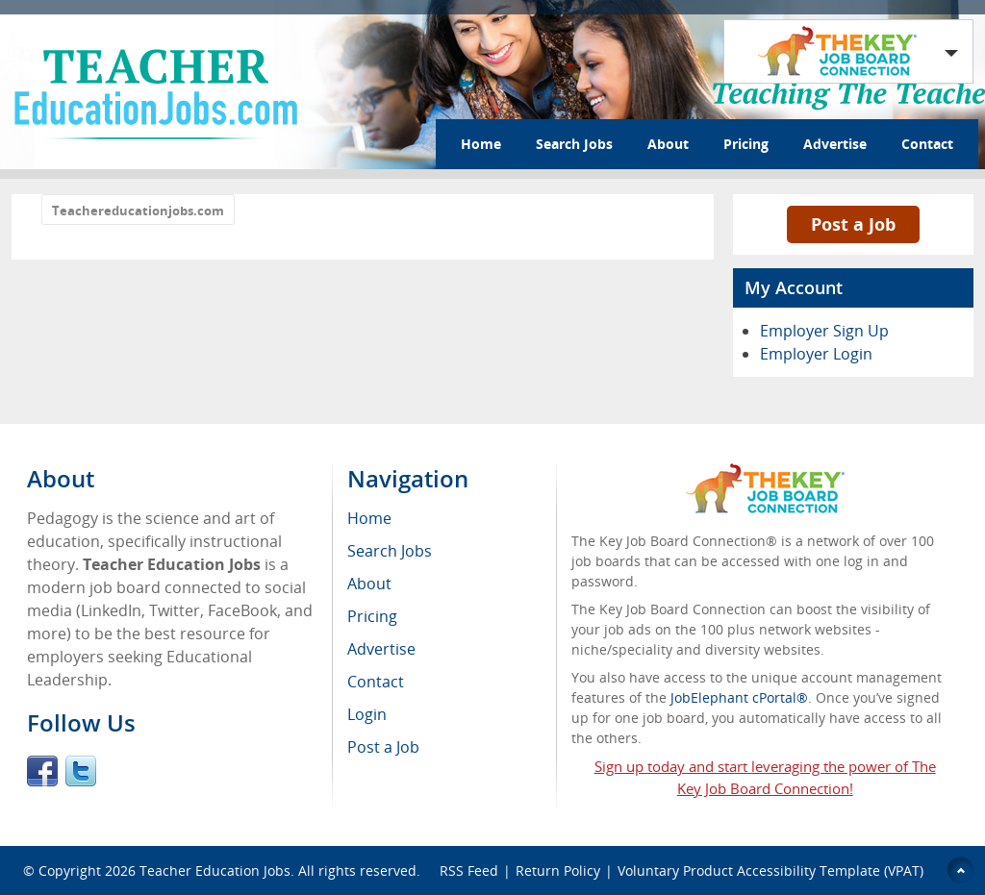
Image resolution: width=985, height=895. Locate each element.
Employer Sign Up (824, 330)
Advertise (835, 144)
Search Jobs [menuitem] (389, 550)
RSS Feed (469, 870)
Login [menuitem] (367, 714)
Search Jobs (574, 144)
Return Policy (558, 870)
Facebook (42, 771)
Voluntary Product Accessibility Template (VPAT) (770, 870)
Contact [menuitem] (375, 681)
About (668, 144)
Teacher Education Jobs (214, 870)
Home (481, 144)
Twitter (80, 771)
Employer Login (816, 353)
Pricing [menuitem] (372, 616)
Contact (927, 144)
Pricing (746, 144)
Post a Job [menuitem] (383, 747)
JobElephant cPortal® (739, 697)
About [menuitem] (369, 583)
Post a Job (853, 224)
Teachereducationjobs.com (138, 210)
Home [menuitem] (369, 518)
